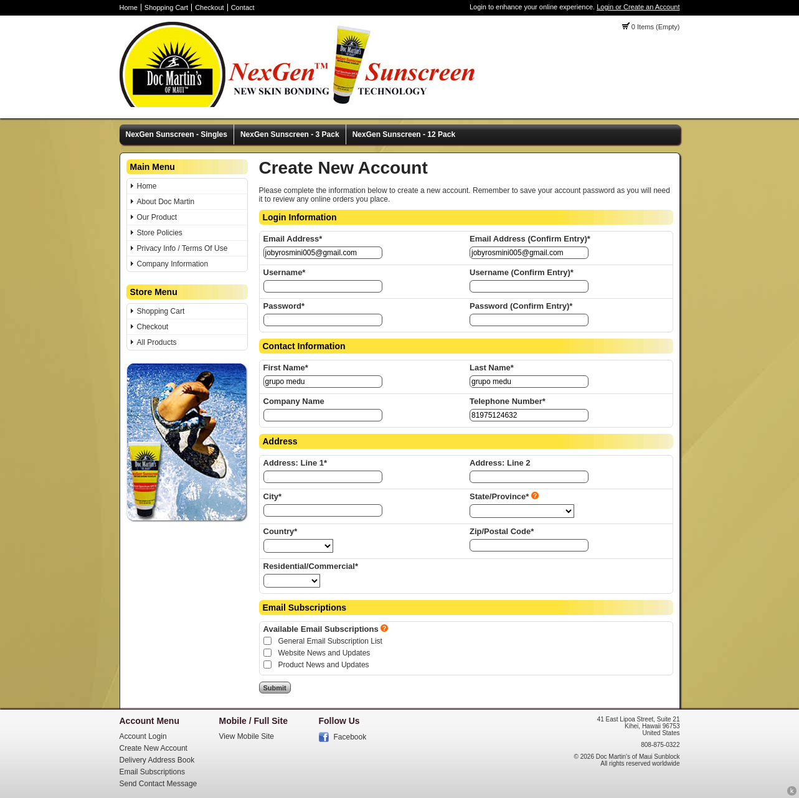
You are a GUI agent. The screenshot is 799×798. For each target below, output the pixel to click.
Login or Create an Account (638, 7)
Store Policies (159, 232)
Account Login (143, 736)
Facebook (350, 737)
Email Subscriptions (152, 771)
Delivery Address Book (157, 760)
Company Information (173, 264)
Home (129, 7)
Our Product (157, 217)
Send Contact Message (158, 783)
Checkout (209, 7)
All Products (157, 342)
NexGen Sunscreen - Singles (176, 134)
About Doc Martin (166, 201)
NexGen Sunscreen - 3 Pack (289, 134)
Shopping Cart (166, 7)
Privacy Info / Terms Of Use (182, 248)
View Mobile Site (247, 736)
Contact (243, 7)
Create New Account (153, 748)
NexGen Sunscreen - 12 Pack (403, 134)
